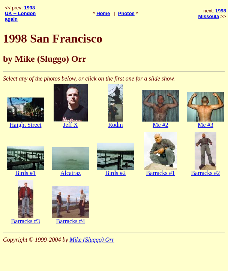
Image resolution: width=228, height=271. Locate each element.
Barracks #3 (25, 221)
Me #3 (205, 125)
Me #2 (160, 125)
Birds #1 (25, 173)
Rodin (115, 125)
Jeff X (70, 125)
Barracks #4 (70, 221)
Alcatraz (70, 173)
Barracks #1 (160, 173)
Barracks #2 (205, 173)
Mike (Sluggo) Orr (91, 239)
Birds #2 (115, 173)
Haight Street (26, 125)
